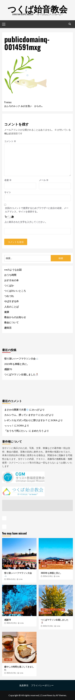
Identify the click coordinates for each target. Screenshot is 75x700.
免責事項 (23, 685)
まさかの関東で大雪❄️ (16, 409)
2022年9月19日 (11, 673)
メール (43, 180)
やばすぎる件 (11, 301)
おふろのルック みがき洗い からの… (37, 104)
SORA (20, 579)
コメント (10, 141)
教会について (11, 322)
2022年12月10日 (12, 623)
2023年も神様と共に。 (16, 363)
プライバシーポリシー (42, 685)
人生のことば (11, 306)
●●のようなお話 (13, 269)
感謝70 (8, 369)
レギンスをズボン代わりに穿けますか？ (26, 420)
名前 (7, 180)
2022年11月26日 (48, 626)
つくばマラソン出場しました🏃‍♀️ (21, 374)
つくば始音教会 (38, 8)
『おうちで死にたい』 (16, 430)
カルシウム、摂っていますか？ (21, 414)
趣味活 (7, 327)
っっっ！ (9, 425)
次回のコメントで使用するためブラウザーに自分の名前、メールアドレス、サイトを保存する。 (36, 210)
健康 (6, 311)
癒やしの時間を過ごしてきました (19, 668)
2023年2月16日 (48, 576)
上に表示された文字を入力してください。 (25, 222)
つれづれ (9, 296)
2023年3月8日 (11, 579)
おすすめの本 (11, 280)
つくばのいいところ (15, 290)
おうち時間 (10, 274)
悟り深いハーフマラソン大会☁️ (21, 358)
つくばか (9, 285)
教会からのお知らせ (15, 317)
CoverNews (46, 695)
